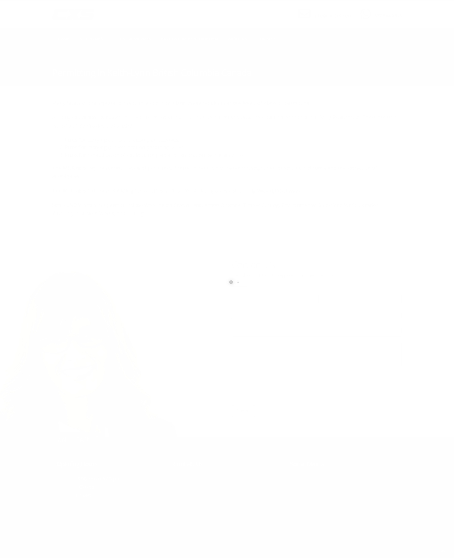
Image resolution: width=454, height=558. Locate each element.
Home (63, 39)
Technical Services (131, 39)
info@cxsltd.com (332, 16)
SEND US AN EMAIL (329, 10)
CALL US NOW (386, 10)
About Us (237, 39)
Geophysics (90, 39)
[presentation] (280, 387)
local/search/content (89, 63)
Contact (266, 39)
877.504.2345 (388, 16)
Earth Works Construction (189, 39)
